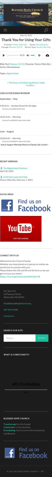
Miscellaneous (42, 44)
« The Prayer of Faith (16, 82)
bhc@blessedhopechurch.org (17, 303)
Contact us (9, 316)
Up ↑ (43, 471)
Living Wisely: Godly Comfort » (35, 83)
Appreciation (12, 73)
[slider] (13, 55)
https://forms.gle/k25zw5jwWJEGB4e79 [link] (20, 276)
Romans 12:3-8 (15, 47)
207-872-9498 (11, 309)
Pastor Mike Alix (20, 44)
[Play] (4, 55)
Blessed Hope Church (26, 471)
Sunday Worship (43, 47)
